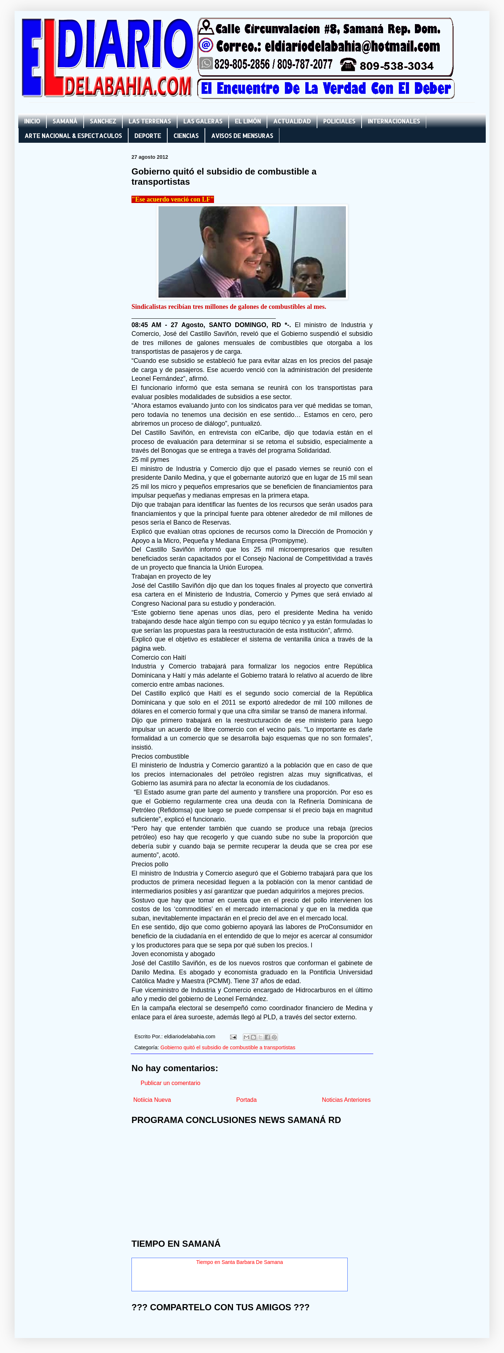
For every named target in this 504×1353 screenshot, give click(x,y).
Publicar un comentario (171, 1083)
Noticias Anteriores (346, 1100)
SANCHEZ (103, 121)
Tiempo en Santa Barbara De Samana (239, 1262)
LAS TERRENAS (150, 121)
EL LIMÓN (248, 121)
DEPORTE (147, 135)
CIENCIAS (186, 135)
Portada (246, 1100)
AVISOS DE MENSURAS (242, 135)
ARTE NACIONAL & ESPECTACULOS (73, 135)
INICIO (32, 121)
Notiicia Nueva (152, 1100)
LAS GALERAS (202, 121)
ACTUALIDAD (292, 121)
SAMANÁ (65, 121)
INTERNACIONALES (394, 121)
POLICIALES (339, 121)
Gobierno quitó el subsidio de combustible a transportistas (227, 1047)
